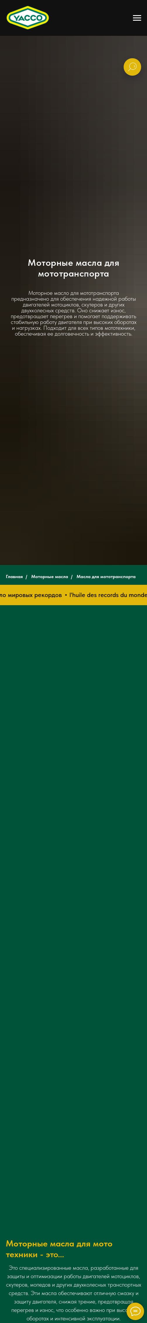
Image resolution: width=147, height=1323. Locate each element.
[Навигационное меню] (137, 18)
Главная (14, 576)
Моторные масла (49, 576)
